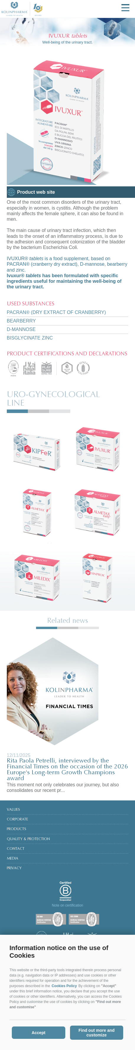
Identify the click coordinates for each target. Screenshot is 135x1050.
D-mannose (21, 329)
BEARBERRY (21, 320)
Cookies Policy (64, 986)
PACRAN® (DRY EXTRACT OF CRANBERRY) (56, 312)
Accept (38, 1032)
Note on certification (67, 905)
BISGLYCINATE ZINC (30, 337)
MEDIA (12, 858)
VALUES (13, 810)
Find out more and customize (97, 1032)
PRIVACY (14, 868)
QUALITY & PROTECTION (28, 839)
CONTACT (16, 849)
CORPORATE (17, 819)
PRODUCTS (16, 829)
